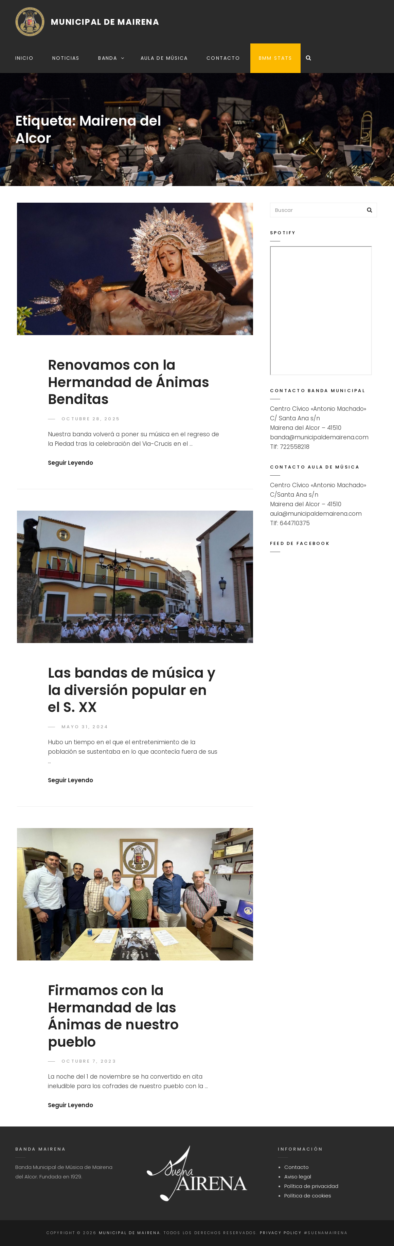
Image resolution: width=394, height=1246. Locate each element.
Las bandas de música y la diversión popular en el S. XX (131, 690)
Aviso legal (297, 1176)
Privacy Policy (281, 1232)
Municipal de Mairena (105, 22)
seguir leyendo (70, 463)
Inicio (24, 58)
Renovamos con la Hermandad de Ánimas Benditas (128, 382)
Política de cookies (307, 1195)
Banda (111, 58)
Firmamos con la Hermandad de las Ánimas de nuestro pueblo (113, 1016)
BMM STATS (275, 58)
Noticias (66, 58)
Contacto (223, 58)
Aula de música (164, 58)
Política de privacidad (311, 1186)
